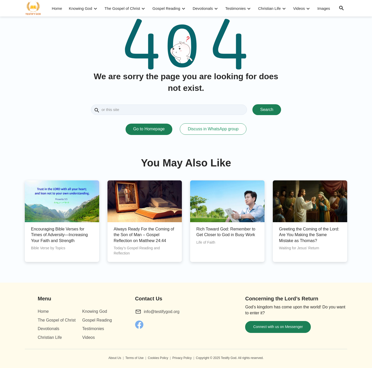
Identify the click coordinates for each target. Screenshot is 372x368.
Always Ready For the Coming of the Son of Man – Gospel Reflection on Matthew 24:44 (144, 235)
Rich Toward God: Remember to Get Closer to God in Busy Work (225, 232)
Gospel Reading (166, 8)
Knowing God (80, 8)
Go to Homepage (149, 129)
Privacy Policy (182, 358)
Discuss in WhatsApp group (213, 129)
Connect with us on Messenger (278, 327)
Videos (299, 8)
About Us (115, 358)
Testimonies (235, 8)
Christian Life (269, 8)
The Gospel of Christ (122, 8)
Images (323, 8)
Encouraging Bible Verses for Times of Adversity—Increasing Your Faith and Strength (59, 235)
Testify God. (229, 358)
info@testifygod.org (162, 311)
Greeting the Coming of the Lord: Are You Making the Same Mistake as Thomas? (309, 235)
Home (57, 8)
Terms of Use (134, 358)
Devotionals (203, 8)
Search (266, 109)
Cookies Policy (158, 358)
